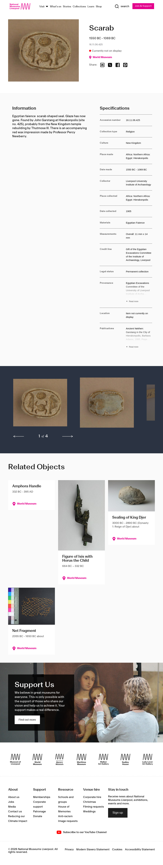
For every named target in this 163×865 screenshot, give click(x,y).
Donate (37, 816)
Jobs (11, 802)
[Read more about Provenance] (139, 292)
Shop (99, 6)
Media (12, 806)
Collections (79, 6)
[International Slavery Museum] (59, 759)
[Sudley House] (125, 759)
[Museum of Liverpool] (15, 759)
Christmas (89, 802)
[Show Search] (121, 6)
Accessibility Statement (140, 849)
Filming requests (93, 806)
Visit (42, 6)
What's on (55, 6)
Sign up (118, 813)
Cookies (117, 849)
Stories (67, 6)
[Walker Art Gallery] (103, 759)
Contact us (15, 811)
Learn (91, 6)
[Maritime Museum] (81, 759)
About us (13, 797)
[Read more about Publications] (139, 338)
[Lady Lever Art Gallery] (147, 759)
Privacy (69, 849)
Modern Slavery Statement (93, 849)
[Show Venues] (47, 6)
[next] (67, 436)
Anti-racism (65, 816)
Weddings (89, 811)
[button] (40, 404)
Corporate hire (92, 797)
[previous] (18, 436)
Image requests (68, 821)
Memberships (41, 797)
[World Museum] (37, 759)
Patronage (39, 811)
